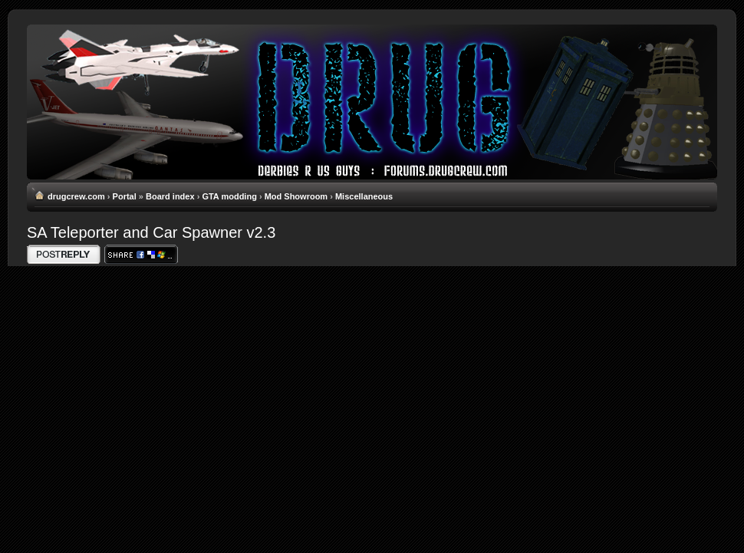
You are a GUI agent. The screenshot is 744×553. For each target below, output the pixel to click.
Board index (170, 196)
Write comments (63, 254)
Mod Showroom (296, 196)
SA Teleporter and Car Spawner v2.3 (151, 232)
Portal (125, 196)
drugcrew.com (76, 196)
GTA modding (229, 196)
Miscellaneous (364, 196)
